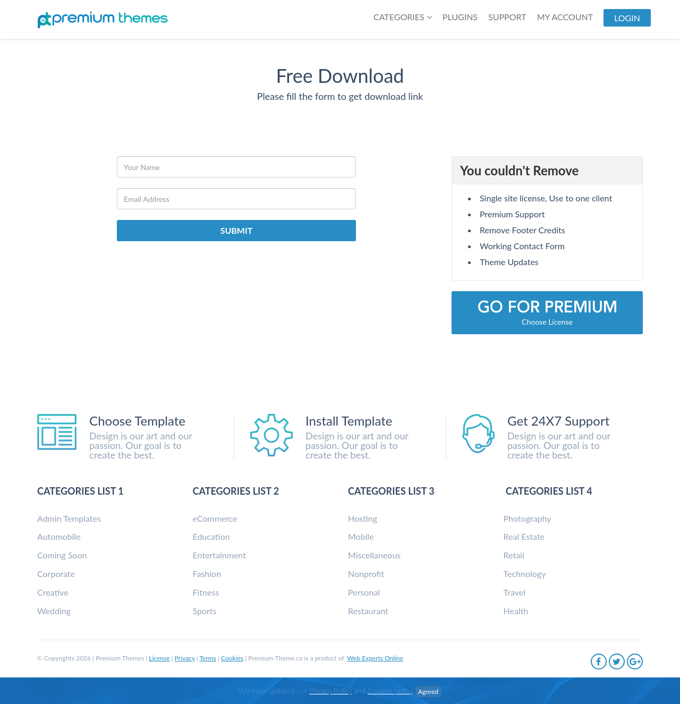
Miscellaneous (374, 555)
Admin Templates (69, 518)
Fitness (206, 592)
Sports (205, 611)
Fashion (207, 574)
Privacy (185, 658)
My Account (565, 17)
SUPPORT (507, 17)
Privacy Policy (330, 690)
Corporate (56, 574)
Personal (364, 592)
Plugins (460, 17)
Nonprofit (366, 574)
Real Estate (524, 536)
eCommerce (215, 518)
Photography (527, 518)
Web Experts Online (375, 658)
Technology (525, 574)
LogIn (627, 18)
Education (211, 536)
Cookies (232, 658)
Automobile (59, 536)
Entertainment (219, 555)
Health (516, 611)
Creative (53, 592)
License (159, 658)
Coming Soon (62, 555)
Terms (208, 658)
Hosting (362, 518)
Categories (402, 17)
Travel (514, 592)
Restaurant (368, 611)
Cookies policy (390, 690)
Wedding (54, 611)
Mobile (361, 536)
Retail (514, 555)
